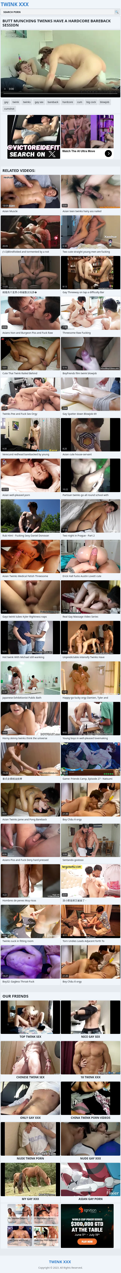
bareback (53, 102)
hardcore (67, 102)
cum (79, 102)
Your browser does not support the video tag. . (60, 63)
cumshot (9, 108)
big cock (91, 102)
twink (16, 102)
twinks (27, 102)
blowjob (104, 102)
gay (6, 102)
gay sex (39, 102)
